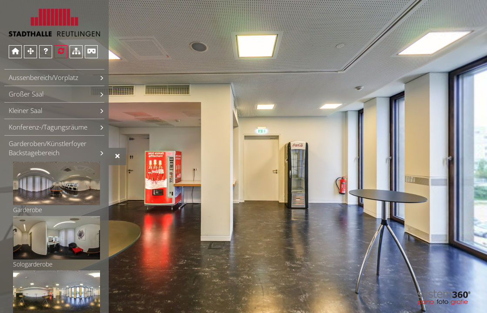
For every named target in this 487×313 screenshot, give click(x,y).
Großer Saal (26, 94)
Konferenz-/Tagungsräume (48, 127)
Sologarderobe (56, 242)
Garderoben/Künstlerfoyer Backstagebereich (48, 148)
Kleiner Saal (25, 110)
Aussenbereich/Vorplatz (43, 77)
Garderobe (56, 188)
